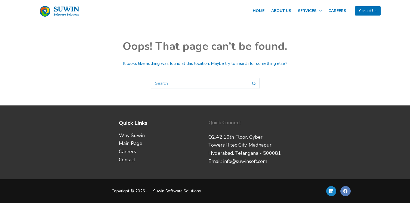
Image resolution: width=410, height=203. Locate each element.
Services (311, 11)
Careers (337, 10)
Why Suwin (132, 135)
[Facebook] (345, 191)
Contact (127, 159)
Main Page (130, 143)
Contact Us (368, 10)
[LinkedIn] (331, 191)
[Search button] (254, 83)
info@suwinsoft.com (245, 161)
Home (258, 10)
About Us (281, 10)
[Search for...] (200, 83)
